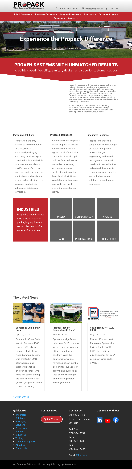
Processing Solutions (45, 15)
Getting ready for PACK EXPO (102, 328)
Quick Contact (52, 419)
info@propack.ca (94, 8)
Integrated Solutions (69, 15)
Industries (89, 15)
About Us (20, 444)
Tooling (19, 438)
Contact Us (73, 18)
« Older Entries (21, 396)
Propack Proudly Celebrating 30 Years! (64, 328)
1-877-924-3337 (69, 8)
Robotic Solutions (22, 15)
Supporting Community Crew (28, 328)
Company (58, 18)
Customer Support (107, 15)
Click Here (81, 455)
